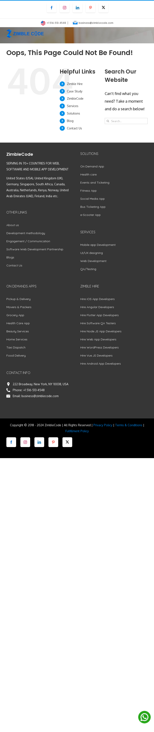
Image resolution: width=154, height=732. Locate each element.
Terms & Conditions (128, 425)
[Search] (108, 121)
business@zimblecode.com (96, 22)
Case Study (74, 91)
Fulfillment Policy (77, 431)
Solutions (73, 113)
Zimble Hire (75, 84)
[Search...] (126, 121)
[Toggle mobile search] (137, 33)
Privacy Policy (102, 425)
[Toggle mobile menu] (145, 33)
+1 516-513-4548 (34, 390)
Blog (70, 121)
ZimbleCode (75, 98)
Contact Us (74, 128)
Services (72, 106)
